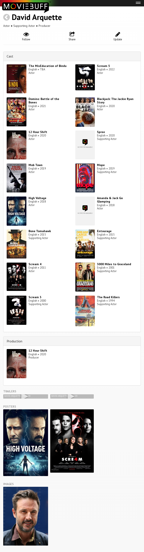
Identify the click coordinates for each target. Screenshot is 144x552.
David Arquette (37, 17)
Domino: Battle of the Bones (44, 100)
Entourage (104, 231)
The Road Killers (108, 297)
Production (14, 341)
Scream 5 (103, 66)
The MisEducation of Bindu (48, 66)
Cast (10, 56)
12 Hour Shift (38, 132)
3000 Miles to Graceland (114, 264)
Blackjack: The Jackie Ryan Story (115, 100)
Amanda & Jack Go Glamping (110, 200)
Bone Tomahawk (40, 231)
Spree (101, 132)
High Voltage (37, 198)
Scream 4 (35, 264)
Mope (101, 165)
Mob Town (35, 165)
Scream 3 (35, 297)
